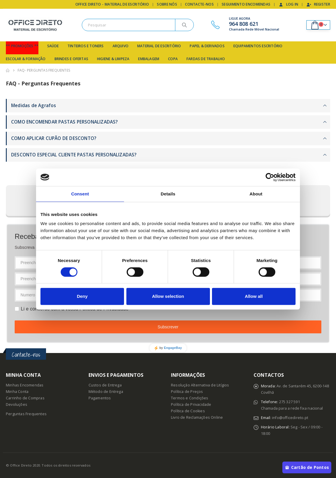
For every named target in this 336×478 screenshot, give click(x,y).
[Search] (184, 25)
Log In (288, 4)
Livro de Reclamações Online (197, 417)
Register (318, 4)
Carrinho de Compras (25, 398)
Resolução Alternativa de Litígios (200, 385)
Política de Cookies (188, 410)
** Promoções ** (22, 45)
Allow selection (168, 296)
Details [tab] (168, 193)
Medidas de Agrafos (33, 105)
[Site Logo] (35, 25)
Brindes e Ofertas (71, 58)
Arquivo (120, 45)
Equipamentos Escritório (258, 45)
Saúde (53, 45)
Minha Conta (17, 391)
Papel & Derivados (207, 45)
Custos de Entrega (105, 385)
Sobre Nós (167, 4)
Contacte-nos (199, 4)
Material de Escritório (159, 45)
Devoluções (16, 404)
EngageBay (173, 347)
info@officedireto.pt (290, 417)
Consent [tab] (80, 193)
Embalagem (148, 58)
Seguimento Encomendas (246, 4)
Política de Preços (187, 391)
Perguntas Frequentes (26, 413)
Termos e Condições (189, 398)
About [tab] (256, 193)
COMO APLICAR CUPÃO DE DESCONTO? (53, 138)
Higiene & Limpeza (113, 58)
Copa (173, 58)
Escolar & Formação (26, 58)
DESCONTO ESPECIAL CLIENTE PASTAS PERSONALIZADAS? (74, 155)
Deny (82, 296)
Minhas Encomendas (24, 385)
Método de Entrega (106, 391)
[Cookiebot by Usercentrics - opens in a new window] (270, 177)
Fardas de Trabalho (205, 58)
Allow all (254, 296)
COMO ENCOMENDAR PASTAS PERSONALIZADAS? (64, 122)
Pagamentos (100, 398)
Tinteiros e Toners (85, 45)
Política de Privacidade (191, 404)
